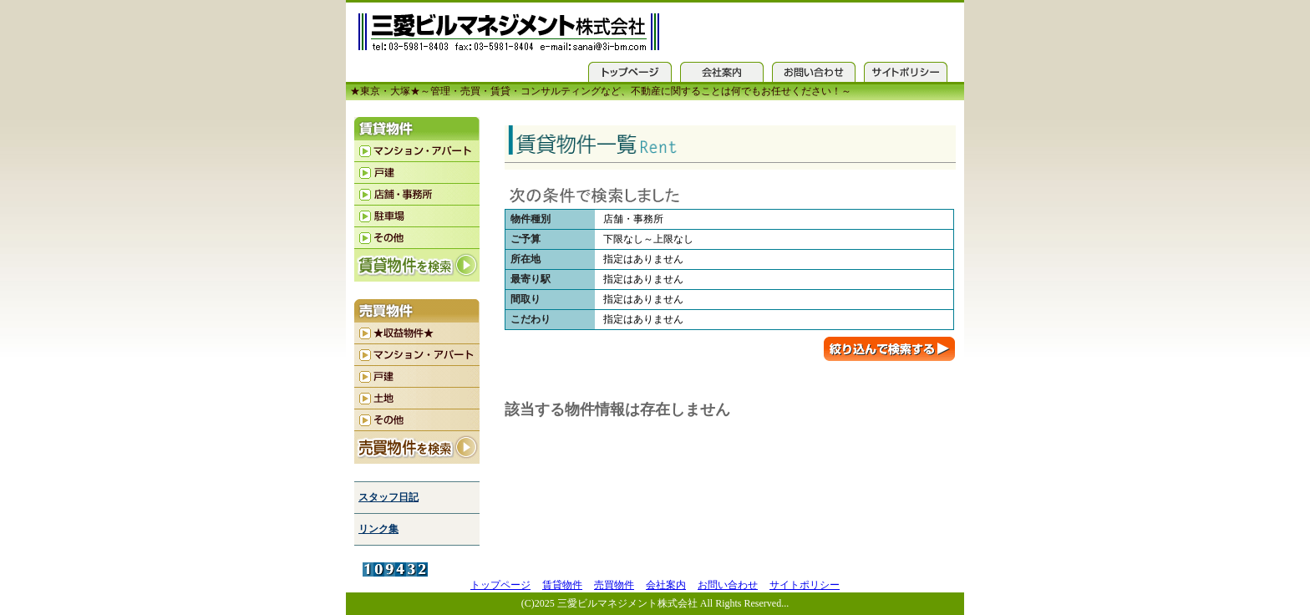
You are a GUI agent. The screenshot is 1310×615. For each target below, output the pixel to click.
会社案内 (666, 585)
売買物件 (614, 585)
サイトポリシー (804, 585)
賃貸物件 (562, 585)
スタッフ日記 (388, 497)
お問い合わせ (728, 585)
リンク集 (378, 529)
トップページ (500, 585)
